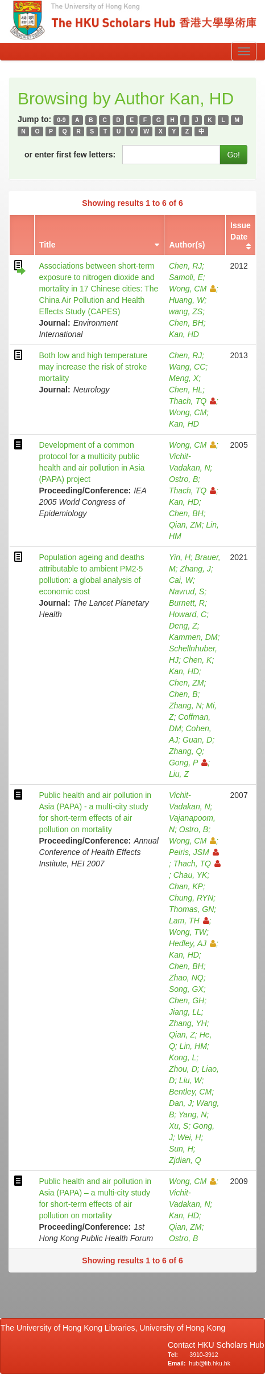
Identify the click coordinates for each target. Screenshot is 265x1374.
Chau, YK (190, 874)
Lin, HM (193, 1046)
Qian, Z (182, 1034)
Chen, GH (186, 1000)
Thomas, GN (191, 909)
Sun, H (181, 1148)
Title (47, 244)
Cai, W (181, 580)
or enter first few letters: (69, 154)
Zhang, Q (185, 751)
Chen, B (183, 694)
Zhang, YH (188, 1023)
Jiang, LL (185, 1011)
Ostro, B (183, 479)
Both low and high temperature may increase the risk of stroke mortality (93, 367)
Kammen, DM (193, 637)
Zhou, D (183, 1068)
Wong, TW (187, 932)
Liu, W (190, 1080)
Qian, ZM (185, 524)
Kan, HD (184, 334)
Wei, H (189, 1137)
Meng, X (183, 378)
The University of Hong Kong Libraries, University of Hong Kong (115, 1327)
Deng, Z (183, 625)
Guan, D (197, 739)
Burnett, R (187, 602)
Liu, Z (179, 774)
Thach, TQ (192, 401)
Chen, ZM (186, 682)
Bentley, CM (190, 1091)
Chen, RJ (185, 265)
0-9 (61, 119)
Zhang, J (195, 568)
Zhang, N (185, 705)
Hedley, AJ (192, 943)
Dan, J (180, 1103)
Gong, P (188, 762)
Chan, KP (186, 886)
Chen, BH (186, 322)
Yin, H (180, 557)
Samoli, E (186, 277)
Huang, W (186, 300)
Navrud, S (186, 591)
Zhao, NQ (186, 977)
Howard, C (187, 614)
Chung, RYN (191, 897)
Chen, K (197, 659)
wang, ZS (185, 311)
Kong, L (182, 1057)
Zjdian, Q (185, 1160)
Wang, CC (187, 366)
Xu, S (178, 1125)
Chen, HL (185, 389)
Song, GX (186, 989)
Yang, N (193, 1114)
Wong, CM (192, 288)
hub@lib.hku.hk (209, 1363)
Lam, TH (189, 920)
